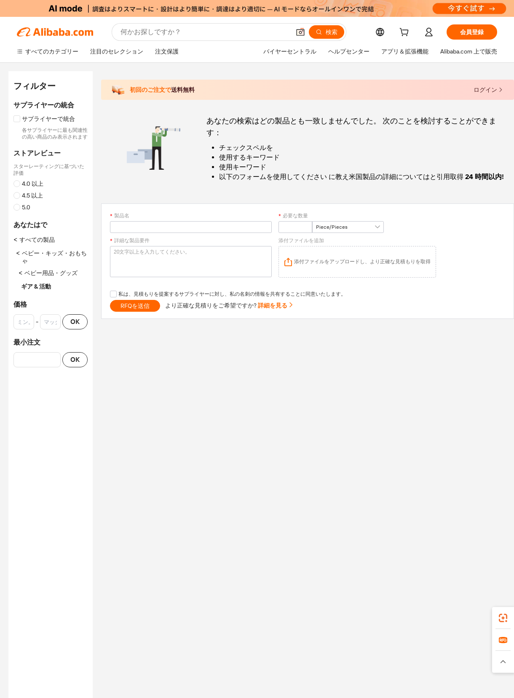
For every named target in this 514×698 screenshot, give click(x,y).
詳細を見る (276, 305)
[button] (300, 32)
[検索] (326, 32)
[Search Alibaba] (204, 32)
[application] (357, 262)
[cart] (405, 33)
